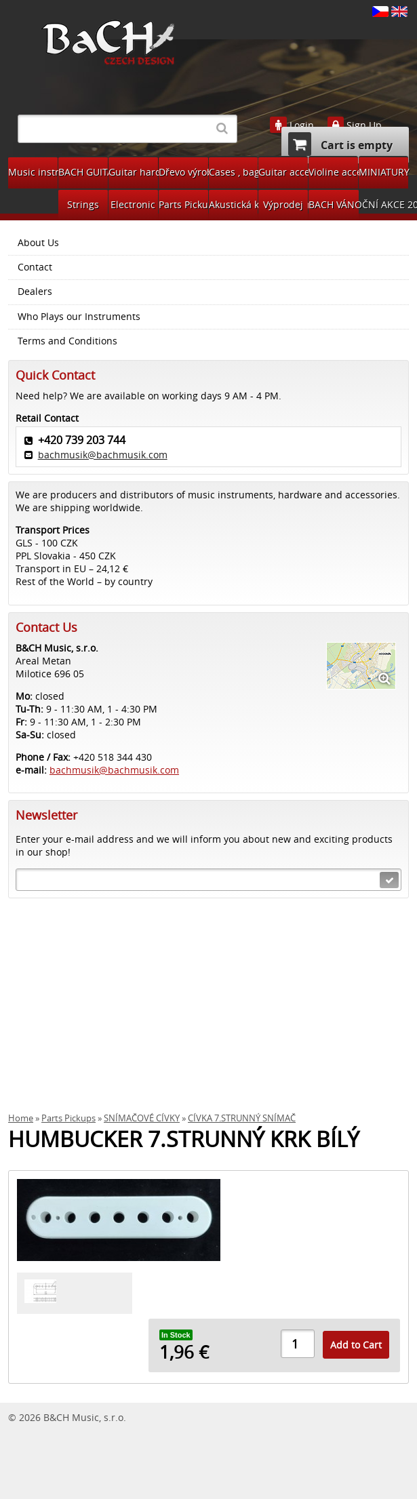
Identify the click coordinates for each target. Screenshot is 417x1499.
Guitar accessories (283, 171)
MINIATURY (383, 171)
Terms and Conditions (67, 341)
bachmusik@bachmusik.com (102, 454)
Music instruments (33, 171)
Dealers (35, 291)
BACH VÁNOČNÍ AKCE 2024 (334, 204)
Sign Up (364, 125)
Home (20, 1118)
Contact (35, 267)
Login (302, 125)
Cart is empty (340, 144)
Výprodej (283, 204)
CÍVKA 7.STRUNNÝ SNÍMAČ (242, 1118)
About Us (38, 243)
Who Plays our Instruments (79, 317)
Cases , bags (233, 171)
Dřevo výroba (183, 171)
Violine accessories (333, 171)
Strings (83, 204)
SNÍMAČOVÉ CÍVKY (142, 1118)
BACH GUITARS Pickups (83, 171)
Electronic (133, 204)
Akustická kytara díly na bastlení (233, 204)
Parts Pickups (183, 204)
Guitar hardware (133, 171)
